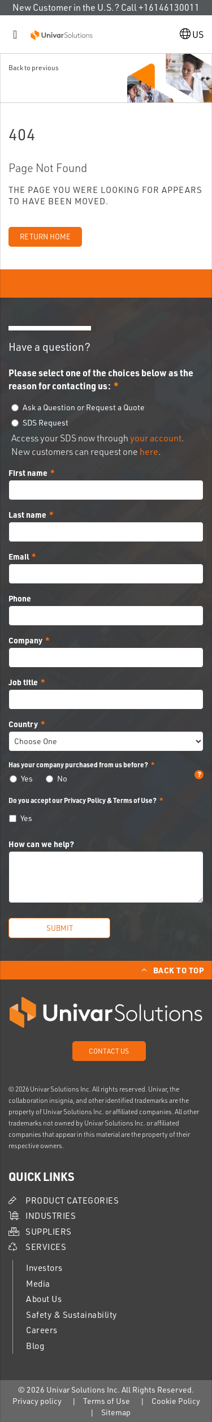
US (192, 34)
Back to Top (178, 970)
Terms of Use (106, 1401)
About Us (44, 1299)
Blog (35, 1346)
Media (38, 1283)
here (149, 451)
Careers (42, 1330)
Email (18, 556)
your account (155, 438)
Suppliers (48, 1231)
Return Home (45, 236)
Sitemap (116, 1412)
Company (25, 640)
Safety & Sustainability (71, 1314)
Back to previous (33, 67)
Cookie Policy (176, 1401)
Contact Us (109, 1051)
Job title (23, 682)
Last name (27, 514)
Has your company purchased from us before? (106, 765)
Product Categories (72, 1200)
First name (27, 472)
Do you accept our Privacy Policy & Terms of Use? (82, 800)
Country (23, 724)
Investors (44, 1267)
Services (45, 1246)
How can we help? (41, 844)
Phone (19, 598)
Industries (50, 1215)
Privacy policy (37, 1401)
